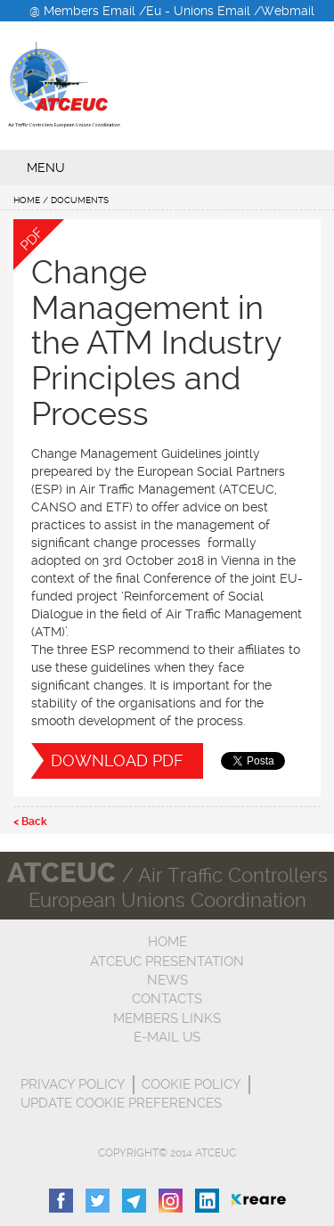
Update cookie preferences (121, 1103)
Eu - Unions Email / (203, 11)
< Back (30, 821)
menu (46, 167)
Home (26, 200)
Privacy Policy (73, 1084)
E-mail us (167, 1037)
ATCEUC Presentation (167, 961)
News (167, 980)
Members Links (167, 1018)
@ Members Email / (87, 11)
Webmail (287, 11)
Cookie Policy (191, 1084)
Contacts (167, 999)
